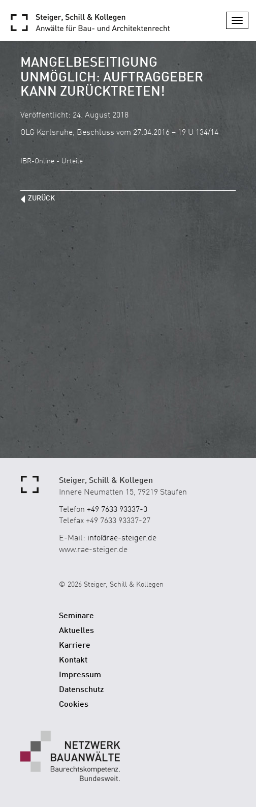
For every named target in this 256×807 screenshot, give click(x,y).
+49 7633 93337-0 (117, 510)
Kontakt (73, 660)
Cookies (73, 705)
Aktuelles (76, 631)
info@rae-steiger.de (121, 538)
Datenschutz (81, 690)
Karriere (74, 646)
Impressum (80, 675)
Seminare (76, 616)
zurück (41, 198)
